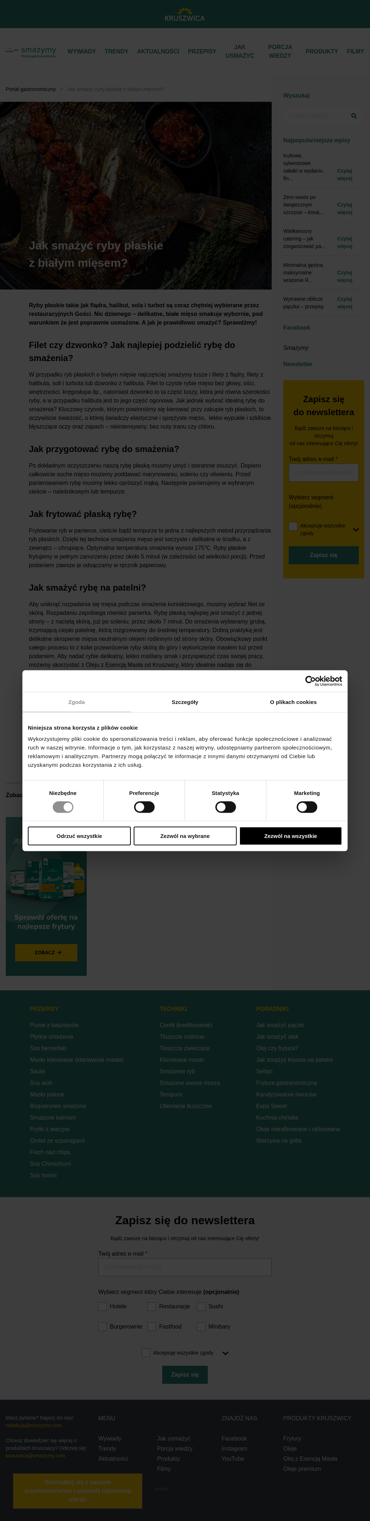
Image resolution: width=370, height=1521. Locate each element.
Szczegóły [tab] (185, 702)
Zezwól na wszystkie (290, 836)
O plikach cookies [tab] (293, 702)
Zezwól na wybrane (185, 836)
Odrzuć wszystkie (79, 836)
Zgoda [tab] (76, 702)
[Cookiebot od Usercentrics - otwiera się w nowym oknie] (310, 680)
